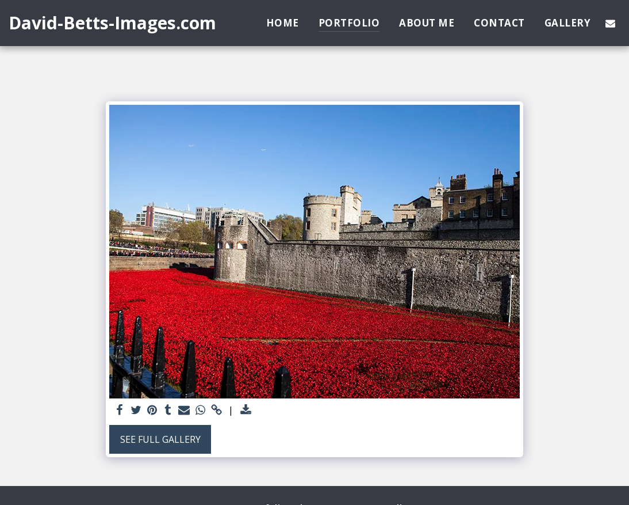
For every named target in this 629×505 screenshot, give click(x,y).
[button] (610, 23)
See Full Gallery (160, 439)
